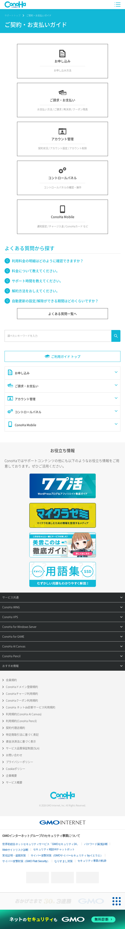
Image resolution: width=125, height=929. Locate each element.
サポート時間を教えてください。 (37, 280)
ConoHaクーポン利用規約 (22, 700)
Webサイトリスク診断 (15, 849)
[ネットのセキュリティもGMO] (62, 919)
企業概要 (11, 776)
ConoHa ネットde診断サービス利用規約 (30, 707)
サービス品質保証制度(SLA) (23, 748)
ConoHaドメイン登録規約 (22, 687)
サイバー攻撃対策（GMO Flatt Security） (26, 861)
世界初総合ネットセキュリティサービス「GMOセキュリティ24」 (40, 844)
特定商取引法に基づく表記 (22, 735)
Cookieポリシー (15, 769)
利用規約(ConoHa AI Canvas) (24, 714)
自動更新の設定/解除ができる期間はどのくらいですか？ (55, 300)
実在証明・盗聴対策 (14, 855)
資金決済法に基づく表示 (21, 741)
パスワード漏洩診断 (96, 844)
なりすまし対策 (63, 861)
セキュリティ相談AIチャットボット (54, 849)
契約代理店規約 (15, 728)
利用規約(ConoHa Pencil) (21, 721)
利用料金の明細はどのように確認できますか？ (47, 260)
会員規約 (11, 680)
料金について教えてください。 (36, 270)
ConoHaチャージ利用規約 (22, 694)
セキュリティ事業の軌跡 (92, 860)
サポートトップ (12, 15)
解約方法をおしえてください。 (36, 290)
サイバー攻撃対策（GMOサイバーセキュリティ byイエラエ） (67, 855)
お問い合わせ (14, 755)
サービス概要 (14, 782)
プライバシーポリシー (19, 762)
